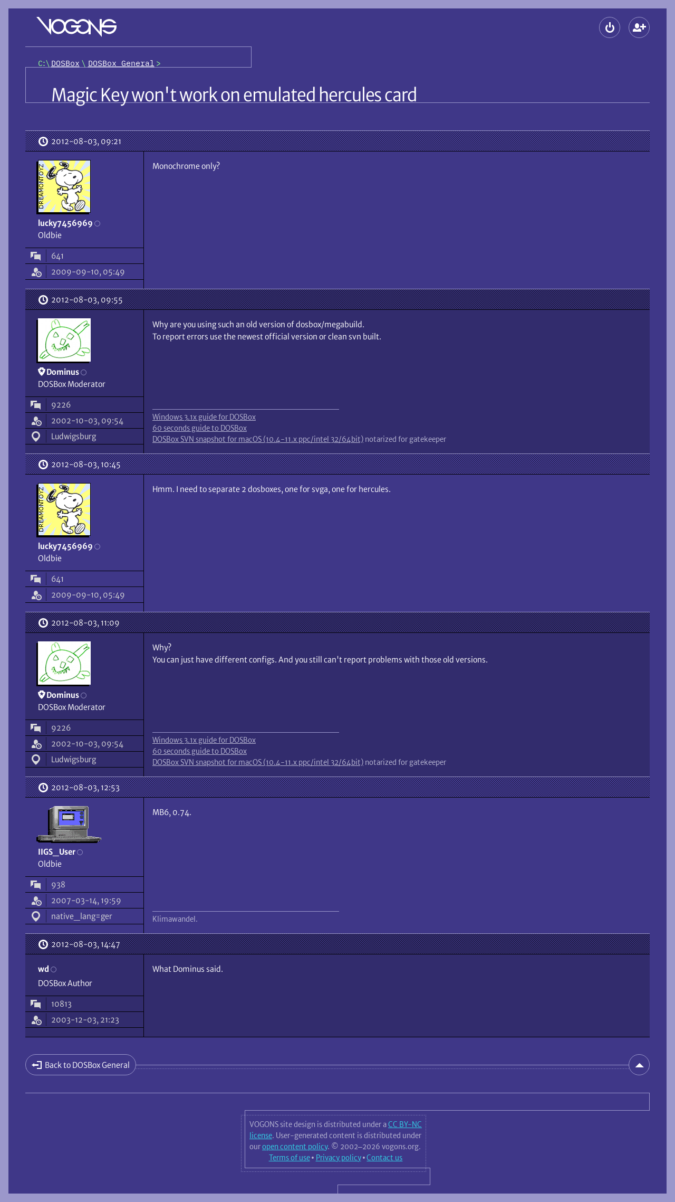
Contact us (384, 1157)
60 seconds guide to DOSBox (199, 428)
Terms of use (289, 1157)
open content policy (294, 1146)
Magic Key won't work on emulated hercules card (234, 95)
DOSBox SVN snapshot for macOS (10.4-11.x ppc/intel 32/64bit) (257, 439)
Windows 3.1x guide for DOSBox (204, 417)
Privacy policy (338, 1157)
